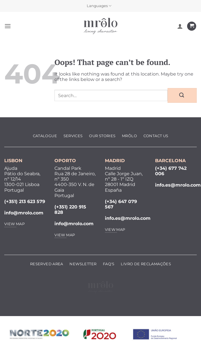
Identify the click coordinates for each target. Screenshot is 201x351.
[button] (7, 26)
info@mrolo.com (23, 213)
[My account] (180, 26)
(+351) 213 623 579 (24, 201)
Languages (99, 6)
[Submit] (182, 95)
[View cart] (191, 26)
